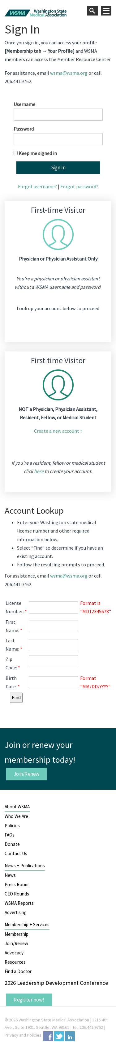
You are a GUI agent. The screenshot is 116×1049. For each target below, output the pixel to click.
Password (24, 129)
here (39, 471)
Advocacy (14, 953)
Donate (12, 844)
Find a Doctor (18, 971)
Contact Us (16, 853)
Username (24, 104)
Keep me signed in (38, 153)
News (10, 875)
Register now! (29, 999)
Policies (12, 825)
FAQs (10, 835)
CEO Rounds (17, 894)
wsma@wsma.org (69, 73)
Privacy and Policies (23, 1035)
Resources (15, 962)
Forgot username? (37, 186)
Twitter (59, 1036)
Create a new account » (58, 431)
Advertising (16, 912)
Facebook (48, 1036)
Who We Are (16, 816)
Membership (16, 934)
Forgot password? (79, 186)
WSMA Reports (19, 903)
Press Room (16, 884)
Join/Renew (27, 773)
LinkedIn (70, 1036)
